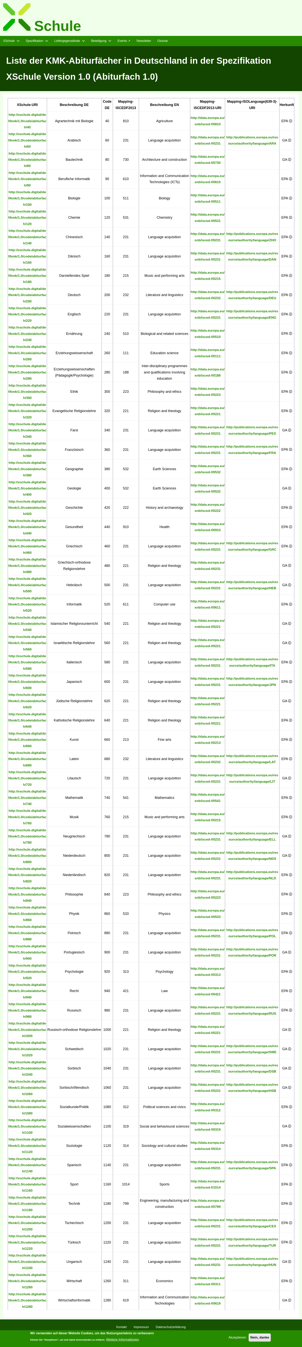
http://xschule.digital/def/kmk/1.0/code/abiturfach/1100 (27, 1128)
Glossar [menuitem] (162, 42)
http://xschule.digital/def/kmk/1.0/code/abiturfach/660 (27, 741)
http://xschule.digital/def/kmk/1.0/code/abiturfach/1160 (27, 1186)
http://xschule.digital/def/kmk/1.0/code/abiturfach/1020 (27, 1050)
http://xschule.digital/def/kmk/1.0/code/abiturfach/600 (27, 683)
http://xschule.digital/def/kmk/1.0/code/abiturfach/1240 (27, 1263)
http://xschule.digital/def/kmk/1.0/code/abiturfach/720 (27, 780)
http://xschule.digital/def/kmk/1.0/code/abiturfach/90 (27, 180)
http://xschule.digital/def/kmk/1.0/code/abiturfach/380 (27, 470)
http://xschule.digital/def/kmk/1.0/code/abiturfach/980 (27, 1012)
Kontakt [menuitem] (121, 1329)
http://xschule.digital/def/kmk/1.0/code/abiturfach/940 (27, 992)
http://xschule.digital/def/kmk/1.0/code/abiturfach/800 (27, 857)
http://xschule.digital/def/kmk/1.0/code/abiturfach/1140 (27, 1166)
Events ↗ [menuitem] (124, 42)
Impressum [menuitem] (141, 1329)
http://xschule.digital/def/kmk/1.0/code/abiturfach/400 (27, 490)
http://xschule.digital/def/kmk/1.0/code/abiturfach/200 (27, 296)
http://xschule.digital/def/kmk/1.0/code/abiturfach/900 (27, 954)
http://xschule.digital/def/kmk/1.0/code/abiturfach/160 (27, 258)
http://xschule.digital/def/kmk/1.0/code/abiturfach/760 (27, 818)
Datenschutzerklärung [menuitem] (171, 1329)
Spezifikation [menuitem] (34, 42)
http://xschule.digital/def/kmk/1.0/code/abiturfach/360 (27, 451)
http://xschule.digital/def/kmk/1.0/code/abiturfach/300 (27, 393)
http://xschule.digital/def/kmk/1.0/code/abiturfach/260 (27, 354)
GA (286, 142)
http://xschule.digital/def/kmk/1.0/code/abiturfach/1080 (27, 1108)
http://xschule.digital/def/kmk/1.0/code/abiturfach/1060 (27, 1089)
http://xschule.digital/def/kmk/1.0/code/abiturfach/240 (27, 335)
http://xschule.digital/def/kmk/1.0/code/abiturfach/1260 (27, 1282)
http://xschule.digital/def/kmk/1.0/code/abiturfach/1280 (27, 1302)
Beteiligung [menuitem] (98, 42)
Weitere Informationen (123, 1341)
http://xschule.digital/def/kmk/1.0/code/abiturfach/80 (27, 161)
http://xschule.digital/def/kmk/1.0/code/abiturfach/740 (27, 799)
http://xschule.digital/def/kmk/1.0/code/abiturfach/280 (27, 374)
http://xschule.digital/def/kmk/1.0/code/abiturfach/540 (27, 625)
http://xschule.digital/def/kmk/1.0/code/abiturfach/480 (27, 567)
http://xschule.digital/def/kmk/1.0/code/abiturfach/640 (27, 722)
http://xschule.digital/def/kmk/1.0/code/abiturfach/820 (27, 876)
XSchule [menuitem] (9, 42)
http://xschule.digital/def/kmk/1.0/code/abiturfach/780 (27, 838)
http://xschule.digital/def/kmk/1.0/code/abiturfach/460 (27, 548)
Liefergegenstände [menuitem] (67, 42)
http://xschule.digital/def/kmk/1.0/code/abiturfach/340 (27, 432)
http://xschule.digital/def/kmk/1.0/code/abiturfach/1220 (27, 1244)
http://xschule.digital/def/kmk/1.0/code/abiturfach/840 (27, 896)
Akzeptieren (236, 1339)
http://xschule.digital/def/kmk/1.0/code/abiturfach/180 (27, 277)
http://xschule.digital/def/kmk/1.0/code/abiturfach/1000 (27, 1031)
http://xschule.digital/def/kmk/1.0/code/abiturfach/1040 (27, 1070)
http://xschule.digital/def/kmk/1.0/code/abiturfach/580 (27, 664)
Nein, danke (259, 1339)
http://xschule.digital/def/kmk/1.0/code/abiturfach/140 (27, 238)
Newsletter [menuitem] (143, 42)
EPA (286, 122)
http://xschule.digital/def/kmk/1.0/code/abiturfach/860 (27, 915)
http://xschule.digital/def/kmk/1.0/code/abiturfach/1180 (27, 1205)
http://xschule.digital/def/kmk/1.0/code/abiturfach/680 (27, 760)
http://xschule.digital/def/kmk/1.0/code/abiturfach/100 (27, 200)
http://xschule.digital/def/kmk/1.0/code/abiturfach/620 (27, 702)
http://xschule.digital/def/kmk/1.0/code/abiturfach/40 (27, 122)
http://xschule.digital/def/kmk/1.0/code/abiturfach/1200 (27, 1224)
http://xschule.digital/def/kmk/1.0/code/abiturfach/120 (27, 219)
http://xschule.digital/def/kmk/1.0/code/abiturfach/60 (27, 142)
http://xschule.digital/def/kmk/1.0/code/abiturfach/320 (27, 412)
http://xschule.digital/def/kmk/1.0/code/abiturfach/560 (27, 644)
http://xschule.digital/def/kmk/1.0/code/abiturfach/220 (27, 316)
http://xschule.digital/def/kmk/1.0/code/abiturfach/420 (27, 509)
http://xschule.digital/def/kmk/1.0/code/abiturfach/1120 (27, 1147)
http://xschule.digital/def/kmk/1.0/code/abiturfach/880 (27, 934)
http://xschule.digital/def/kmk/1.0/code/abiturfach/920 (27, 973)
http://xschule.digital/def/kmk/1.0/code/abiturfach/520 (27, 606)
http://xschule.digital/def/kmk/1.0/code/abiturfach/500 (27, 586)
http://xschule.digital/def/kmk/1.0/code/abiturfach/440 (27, 528)
